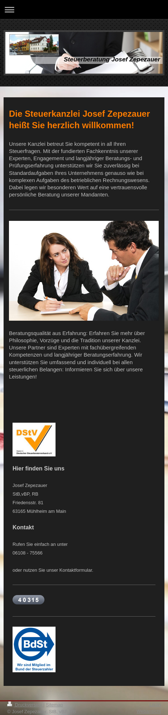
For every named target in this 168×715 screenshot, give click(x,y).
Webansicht (148, 711)
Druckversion (25, 704)
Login (155, 704)
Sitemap (54, 704)
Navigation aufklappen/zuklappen (84, 9)
